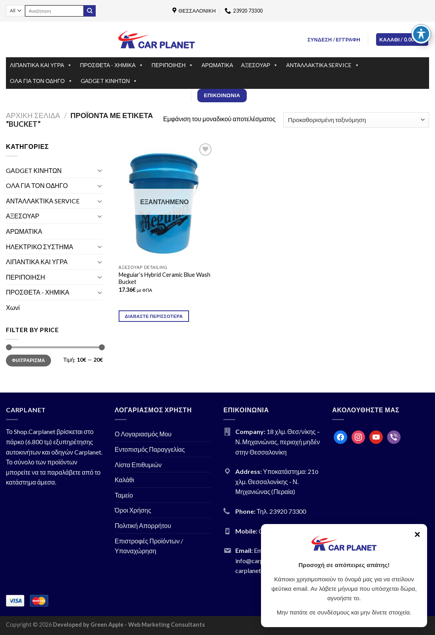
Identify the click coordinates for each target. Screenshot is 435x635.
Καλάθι (124, 479)
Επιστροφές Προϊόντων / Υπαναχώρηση (149, 546)
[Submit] (90, 11)
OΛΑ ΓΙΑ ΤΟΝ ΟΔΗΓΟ (41, 81)
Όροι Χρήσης (133, 510)
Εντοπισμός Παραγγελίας (150, 449)
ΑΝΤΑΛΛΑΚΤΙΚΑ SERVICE (322, 65)
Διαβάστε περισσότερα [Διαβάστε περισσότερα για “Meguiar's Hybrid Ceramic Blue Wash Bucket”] (154, 316)
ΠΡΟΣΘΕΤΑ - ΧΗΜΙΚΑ (112, 65)
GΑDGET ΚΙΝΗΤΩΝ (109, 81)
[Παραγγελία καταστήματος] (356, 120)
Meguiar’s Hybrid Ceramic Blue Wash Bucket (164, 278)
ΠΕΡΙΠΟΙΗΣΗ (172, 65)
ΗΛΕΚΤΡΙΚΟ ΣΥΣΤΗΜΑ (39, 246)
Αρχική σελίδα (33, 115)
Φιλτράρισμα (28, 360)
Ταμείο (124, 495)
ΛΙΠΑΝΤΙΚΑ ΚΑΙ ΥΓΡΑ (41, 65)
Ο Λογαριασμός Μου (143, 434)
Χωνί (13, 307)
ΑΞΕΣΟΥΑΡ (259, 65)
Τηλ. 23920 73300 (281, 511)
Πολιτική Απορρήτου (143, 525)
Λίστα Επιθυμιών (138, 464)
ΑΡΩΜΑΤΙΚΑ (217, 65)
